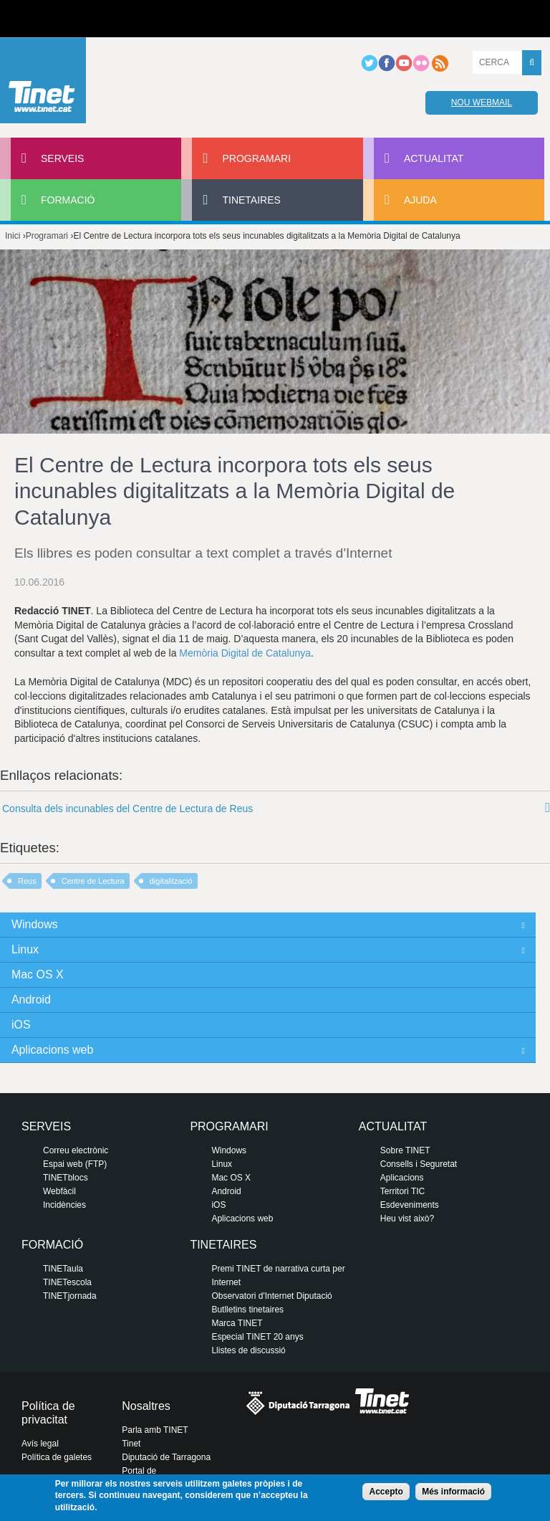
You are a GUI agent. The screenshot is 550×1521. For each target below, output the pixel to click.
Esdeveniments (409, 1205)
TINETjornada (70, 1296)
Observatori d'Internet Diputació (271, 1296)
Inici (12, 236)
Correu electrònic (75, 1150)
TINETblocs (65, 1178)
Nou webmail (481, 102)
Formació (68, 200)
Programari (256, 158)
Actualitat (434, 158)
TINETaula (63, 1269)
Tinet (131, 1444)
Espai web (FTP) (75, 1164)
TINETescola (67, 1282)
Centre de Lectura (93, 881)
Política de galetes (56, 1457)
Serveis (62, 158)
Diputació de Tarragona (166, 1457)
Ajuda (420, 200)
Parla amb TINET (155, 1430)
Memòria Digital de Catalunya (245, 653)
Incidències (64, 1205)
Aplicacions (402, 1178)
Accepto (385, 1492)
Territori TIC (402, 1191)
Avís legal (40, 1444)
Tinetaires (251, 200)
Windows (34, 924)
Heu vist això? (407, 1219)
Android (31, 999)
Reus (27, 881)
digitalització (171, 881)
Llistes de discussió (248, 1350)
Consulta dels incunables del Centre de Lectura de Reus (127, 808)
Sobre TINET (405, 1150)
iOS (21, 1025)
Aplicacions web (52, 1050)
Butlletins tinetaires (247, 1310)
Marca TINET (236, 1323)
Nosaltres (146, 1406)
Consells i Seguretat (418, 1164)
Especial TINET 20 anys (257, 1337)
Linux (25, 949)
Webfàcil (59, 1191)
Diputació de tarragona (62, 18)
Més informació (453, 1492)
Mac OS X (37, 974)
